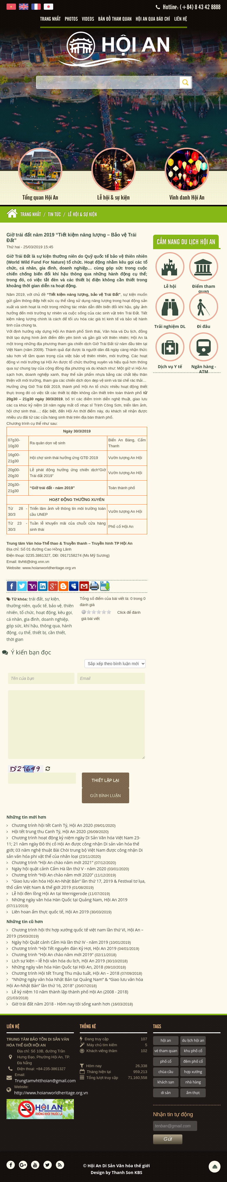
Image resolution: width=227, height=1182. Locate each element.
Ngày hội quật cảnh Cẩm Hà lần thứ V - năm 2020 (59, 868)
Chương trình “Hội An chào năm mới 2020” (52, 875)
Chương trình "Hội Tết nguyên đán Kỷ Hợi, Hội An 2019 (64, 948)
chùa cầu (165, 1071)
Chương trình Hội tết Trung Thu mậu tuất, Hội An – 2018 (65, 973)
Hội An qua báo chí (153, 19)
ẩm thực (193, 1092)
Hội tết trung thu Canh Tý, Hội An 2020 (49, 831)
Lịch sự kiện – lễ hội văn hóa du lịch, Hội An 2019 (58, 961)
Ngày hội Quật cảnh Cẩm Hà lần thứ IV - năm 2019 (60, 942)
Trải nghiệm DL (169, 326)
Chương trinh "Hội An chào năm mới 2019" (53, 954)
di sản (166, 1092)
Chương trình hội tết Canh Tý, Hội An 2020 (52, 825)
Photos (71, 19)
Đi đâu (203, 326)
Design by (116, 1172)
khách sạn (166, 1082)
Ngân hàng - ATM (203, 369)
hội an (166, 1040)
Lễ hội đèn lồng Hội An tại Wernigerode (49, 893)
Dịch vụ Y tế (170, 366)
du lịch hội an (193, 1040)
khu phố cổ (193, 1050)
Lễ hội (170, 286)
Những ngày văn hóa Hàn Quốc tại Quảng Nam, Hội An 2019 (69, 899)
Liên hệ (180, 19)
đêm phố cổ (193, 1061)
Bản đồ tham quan (115, 19)
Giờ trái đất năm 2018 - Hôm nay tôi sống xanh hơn (61, 1004)
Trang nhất (50, 19)
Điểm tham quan (203, 288)
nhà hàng (193, 1082)
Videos (88, 19)
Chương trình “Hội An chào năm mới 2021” (52, 862)
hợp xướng (193, 1071)
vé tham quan (165, 1050)
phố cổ (165, 1061)
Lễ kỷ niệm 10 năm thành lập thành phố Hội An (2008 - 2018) (70, 992)
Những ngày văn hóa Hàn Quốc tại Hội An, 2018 (57, 967)
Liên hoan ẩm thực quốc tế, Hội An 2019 (50, 912)
